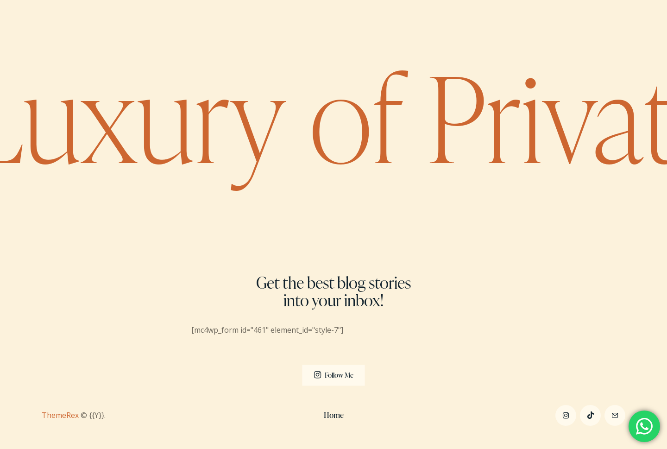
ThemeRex (60, 415)
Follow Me (339, 374)
